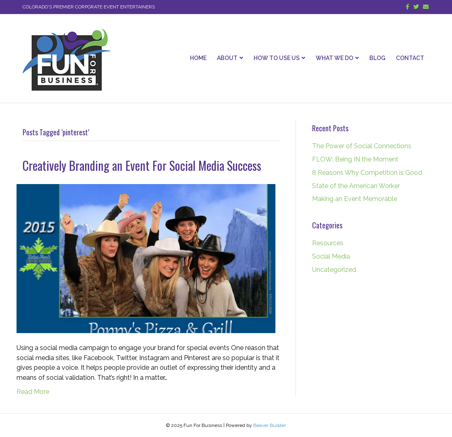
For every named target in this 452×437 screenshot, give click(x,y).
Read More (33, 392)
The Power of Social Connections (361, 146)
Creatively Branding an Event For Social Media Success (142, 165)
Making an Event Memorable (354, 199)
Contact (410, 58)
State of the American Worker (356, 186)
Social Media (331, 256)
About (227, 58)
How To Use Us (277, 58)
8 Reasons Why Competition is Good (367, 172)
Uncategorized (334, 269)
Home (198, 58)
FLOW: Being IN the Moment (355, 159)
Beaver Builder (269, 425)
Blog (377, 58)
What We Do (334, 58)
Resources (328, 243)
